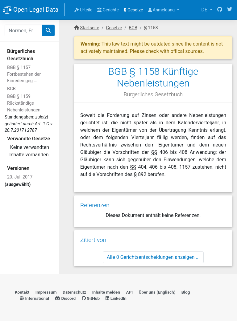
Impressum (46, 292)
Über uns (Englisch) (157, 292)
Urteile (83, 9)
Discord (65, 298)
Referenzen (95, 205)
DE (205, 10)
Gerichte (108, 9)
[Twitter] (230, 10)
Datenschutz (74, 292)
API (129, 292)
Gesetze (133, 9)
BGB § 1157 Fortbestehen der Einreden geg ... (24, 74)
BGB (11, 88)
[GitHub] (220, 10)
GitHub (91, 298)
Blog (185, 292)
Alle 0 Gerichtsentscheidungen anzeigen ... (153, 257)
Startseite (89, 27)
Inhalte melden (106, 292)
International (34, 298)
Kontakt (22, 292)
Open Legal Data (30, 10)
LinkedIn (116, 298)
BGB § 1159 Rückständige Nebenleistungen (23, 103)
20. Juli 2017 (19, 177)
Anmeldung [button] (162, 9)
